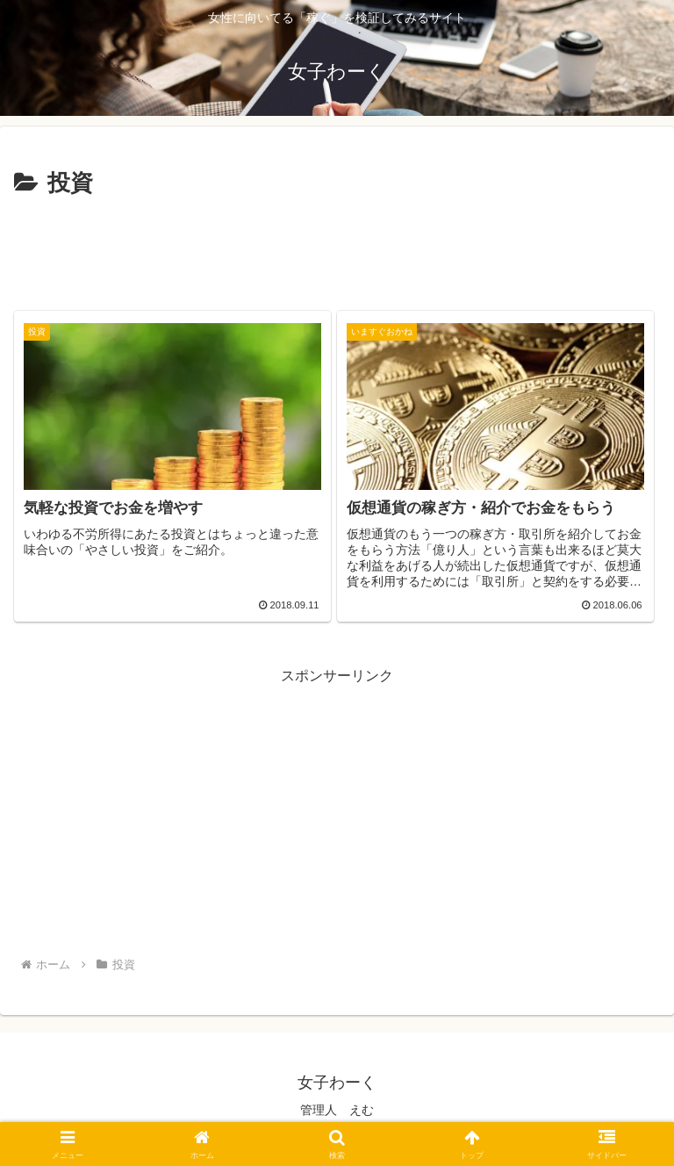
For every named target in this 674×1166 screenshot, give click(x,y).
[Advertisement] (337, 251)
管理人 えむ (337, 1110)
